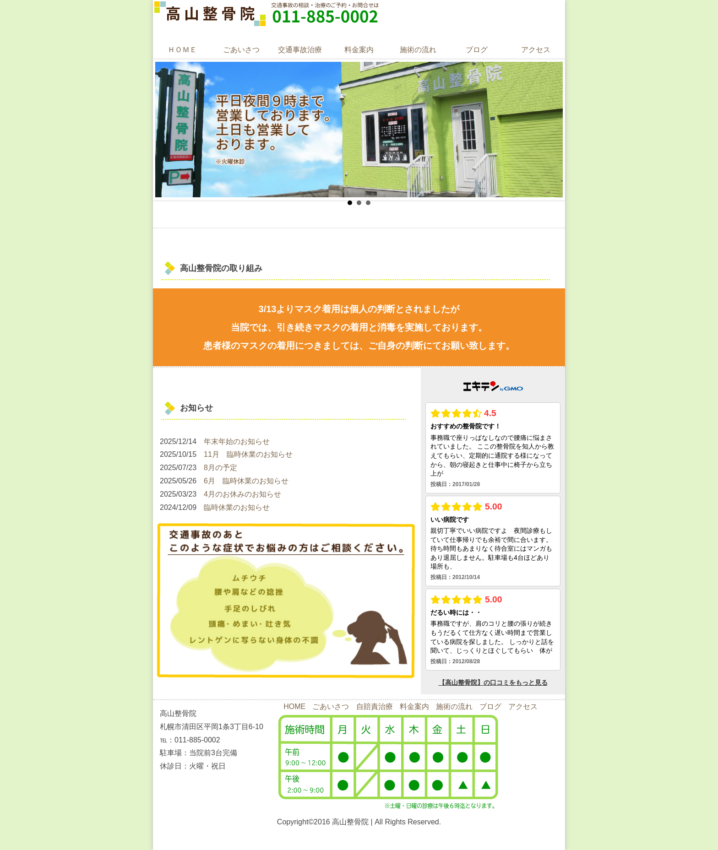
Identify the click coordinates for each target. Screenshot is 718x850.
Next (551, 129)
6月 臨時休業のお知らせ (246, 481)
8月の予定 (220, 467)
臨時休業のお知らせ (237, 507)
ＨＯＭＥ (182, 50)
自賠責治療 (374, 706)
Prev (167, 129)
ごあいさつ (241, 50)
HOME (294, 706)
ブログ (477, 50)
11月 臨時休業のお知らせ (248, 454)
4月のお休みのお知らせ (242, 494)
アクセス (535, 50)
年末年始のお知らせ (237, 441)
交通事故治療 (300, 50)
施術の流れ (418, 50)
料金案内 (359, 50)
